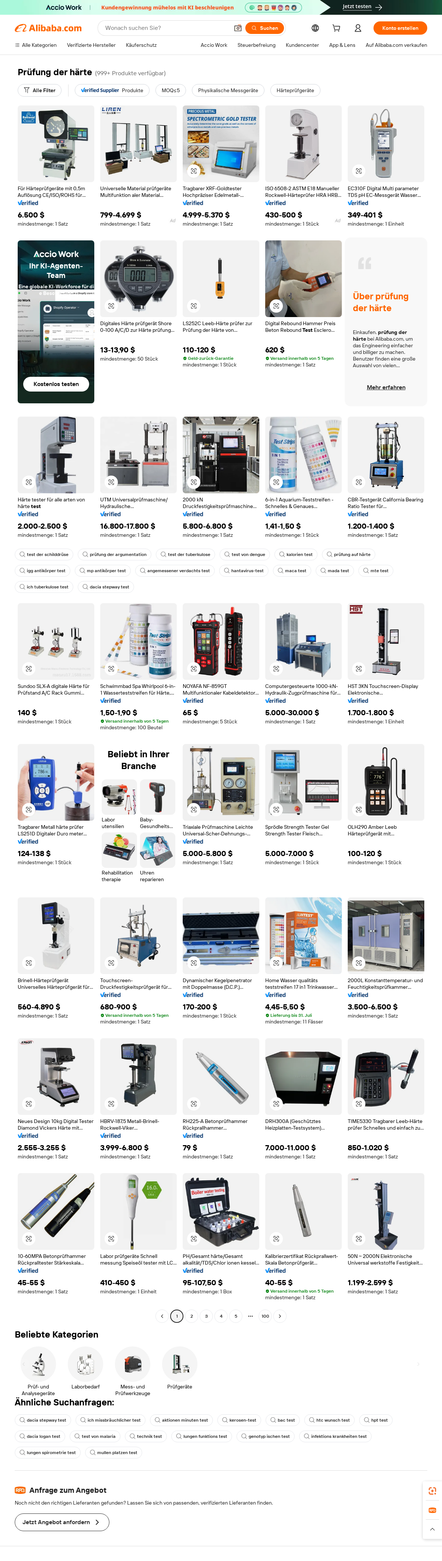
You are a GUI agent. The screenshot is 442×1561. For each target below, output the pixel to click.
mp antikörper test (103, 571)
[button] (238, 28)
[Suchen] (264, 28)
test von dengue (244, 554)
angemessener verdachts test (175, 571)
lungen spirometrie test (48, 1453)
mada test (334, 571)
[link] (432, 1491)
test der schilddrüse (44, 554)
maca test (292, 571)
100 (265, 1316)
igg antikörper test (43, 571)
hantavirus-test (244, 571)
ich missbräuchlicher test (110, 1420)
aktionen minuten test (181, 1420)
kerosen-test (239, 1420)
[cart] (337, 29)
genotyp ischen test (265, 1436)
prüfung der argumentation (115, 554)
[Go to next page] (280, 1316)
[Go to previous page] (162, 1316)
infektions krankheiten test (335, 1436)
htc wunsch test (329, 1420)
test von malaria (95, 1436)
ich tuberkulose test (44, 587)
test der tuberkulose (185, 554)
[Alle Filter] (40, 90)
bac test (282, 1420)
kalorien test (296, 554)
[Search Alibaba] (166, 28)
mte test (376, 571)
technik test (146, 1436)
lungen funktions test (201, 1436)
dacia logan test (40, 1436)
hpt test (376, 1420)
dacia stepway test (106, 587)
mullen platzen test (113, 1453)
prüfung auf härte (349, 554)
